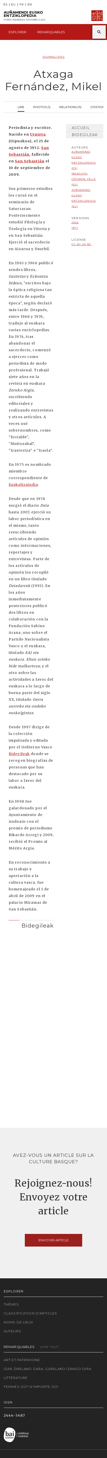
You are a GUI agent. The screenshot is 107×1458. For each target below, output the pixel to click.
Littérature (16, 1378)
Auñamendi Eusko (24, 16)
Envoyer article (53, 1240)
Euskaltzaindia (23, 484)
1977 (74, 228)
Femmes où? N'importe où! (31, 1387)
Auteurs (12, 1331)
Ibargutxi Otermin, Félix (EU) (83, 179)
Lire (21, 106)
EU (13, 4)
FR (22, 4)
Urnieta (38, 134)
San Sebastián (29, 161)
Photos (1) (41, 106)
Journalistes (53, 56)
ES (5, 4)
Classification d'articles (30, 1313)
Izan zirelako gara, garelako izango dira (47, 1369)
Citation (97, 106)
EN (30, 4)
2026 (74, 222)
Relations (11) (70, 106)
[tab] (31, 924)
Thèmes (11, 1304)
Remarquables (51, 32)
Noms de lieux (19, 1322)
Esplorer (17, 32)
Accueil (81, 128)
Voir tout (49, 1347)
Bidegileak (19, 754)
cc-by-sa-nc (81, 244)
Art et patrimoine (22, 1360)
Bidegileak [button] (37, 925)
